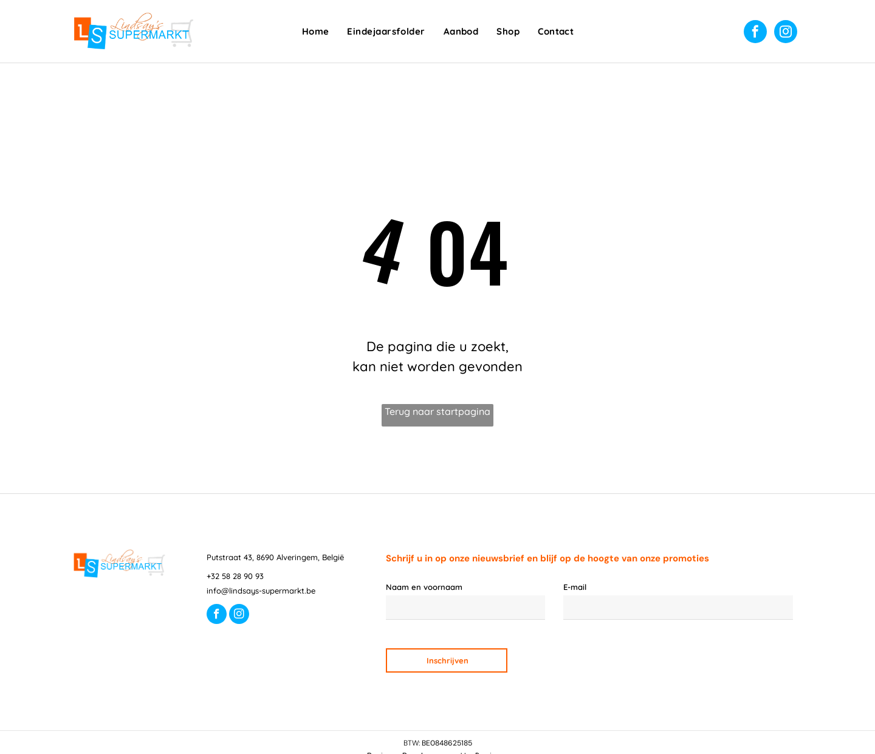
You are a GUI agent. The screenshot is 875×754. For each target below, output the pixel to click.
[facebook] (755, 33)
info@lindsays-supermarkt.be (261, 590)
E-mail (574, 587)
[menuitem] (315, 32)
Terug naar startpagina (437, 411)
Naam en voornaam (424, 587)
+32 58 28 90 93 (235, 576)
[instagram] (785, 33)
